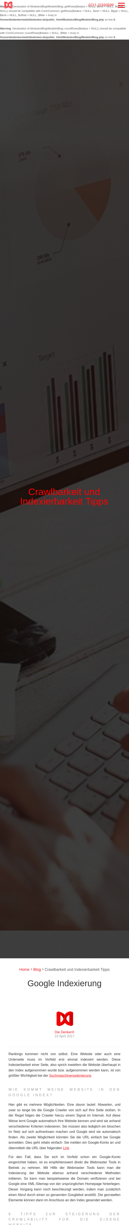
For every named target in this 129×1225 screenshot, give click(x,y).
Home (24, 969)
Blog (36, 969)
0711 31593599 (101, 5)
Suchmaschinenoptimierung (70, 1075)
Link (66, 1148)
